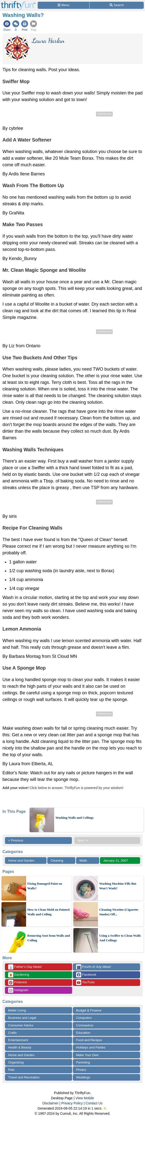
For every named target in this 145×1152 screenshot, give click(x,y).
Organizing (16, 1062)
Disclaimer (50, 1103)
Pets (11, 1070)
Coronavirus (84, 1025)
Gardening (18, 974)
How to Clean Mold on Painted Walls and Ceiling (48, 912)
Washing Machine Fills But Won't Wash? (117, 886)
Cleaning (56, 860)
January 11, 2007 (115, 860)
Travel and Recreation (23, 1077)
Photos (81, 1070)
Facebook (86, 974)
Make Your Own (87, 1055)
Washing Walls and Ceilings (74, 817)
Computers (84, 1018)
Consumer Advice (20, 1025)
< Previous (15, 840)
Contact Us (94, 1103)
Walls (83, 860)
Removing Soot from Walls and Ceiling (48, 938)
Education (83, 1033)
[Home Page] (18, 3)
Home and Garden (21, 860)
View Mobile (85, 1098)
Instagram (18, 990)
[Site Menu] (63, 5)
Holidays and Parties (90, 1047)
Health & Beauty (19, 1047)
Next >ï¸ (84, 840)
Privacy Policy (72, 1103)
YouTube (85, 982)
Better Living (17, 1010)
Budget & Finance (88, 1010)
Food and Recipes (89, 1040)
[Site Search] (117, 5)
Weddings (83, 1077)
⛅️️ (105, 1108)
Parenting (83, 1062)
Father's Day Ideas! (25, 967)
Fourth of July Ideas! (93, 967)
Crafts (12, 1033)
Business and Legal (22, 1018)
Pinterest (17, 982)
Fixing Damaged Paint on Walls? (44, 886)
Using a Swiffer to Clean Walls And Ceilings (120, 938)
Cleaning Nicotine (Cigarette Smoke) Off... (118, 912)
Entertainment (18, 1040)
